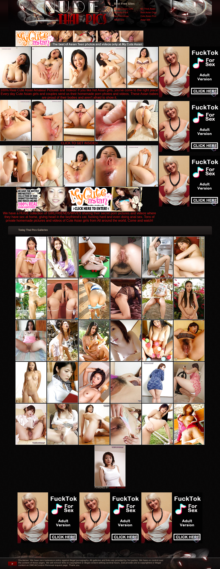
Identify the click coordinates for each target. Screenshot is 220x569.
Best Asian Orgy (149, 12)
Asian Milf (145, 20)
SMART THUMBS (117, 487)
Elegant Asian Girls (123, 9)
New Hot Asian (121, 16)
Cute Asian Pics (148, 16)
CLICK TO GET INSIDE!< (79, 143)
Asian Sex (119, 20)
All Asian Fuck (121, 12)
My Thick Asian (148, 9)
